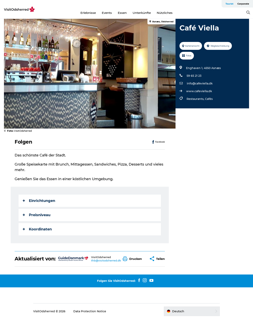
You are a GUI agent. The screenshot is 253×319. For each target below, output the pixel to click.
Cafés (209, 99)
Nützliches (165, 13)
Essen (122, 13)
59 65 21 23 (194, 76)
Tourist (229, 3)
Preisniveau (36, 215)
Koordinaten (37, 229)
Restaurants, (196, 99)
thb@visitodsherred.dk (106, 260)
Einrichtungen (39, 201)
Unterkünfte (142, 13)
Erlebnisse (88, 13)
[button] (133, 259)
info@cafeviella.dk (200, 83)
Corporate (243, 3)
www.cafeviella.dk (199, 91)
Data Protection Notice (89, 311)
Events (107, 13)
